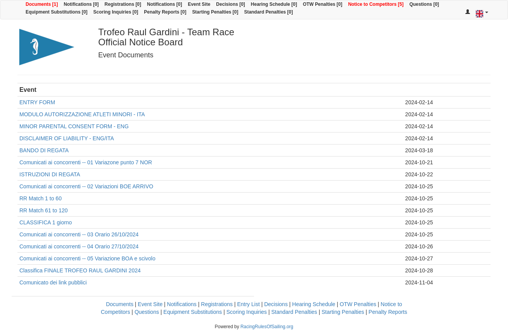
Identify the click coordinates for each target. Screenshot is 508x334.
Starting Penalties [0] (215, 12)
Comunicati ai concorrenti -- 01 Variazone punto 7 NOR (85, 162)
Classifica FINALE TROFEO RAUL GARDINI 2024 (80, 270)
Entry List (248, 304)
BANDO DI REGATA (44, 150)
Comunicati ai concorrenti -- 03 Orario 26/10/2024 (78, 234)
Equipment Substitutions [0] (57, 12)
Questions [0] (424, 4)
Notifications (182, 304)
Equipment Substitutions (192, 312)
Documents (119, 304)
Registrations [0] (123, 4)
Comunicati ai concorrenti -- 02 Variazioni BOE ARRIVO (86, 186)
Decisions (276, 304)
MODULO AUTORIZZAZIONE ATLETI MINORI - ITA (82, 114)
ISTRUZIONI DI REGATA (49, 174)
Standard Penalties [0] (268, 12)
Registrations (217, 304)
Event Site (199, 4)
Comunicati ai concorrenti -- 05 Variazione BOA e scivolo (87, 258)
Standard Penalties (294, 312)
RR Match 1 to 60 (40, 198)
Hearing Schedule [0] (274, 4)
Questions (147, 312)
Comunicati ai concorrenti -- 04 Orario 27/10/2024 (78, 246)
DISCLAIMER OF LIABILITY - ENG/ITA (66, 138)
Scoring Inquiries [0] (115, 12)
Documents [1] (42, 4)
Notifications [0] (81, 4)
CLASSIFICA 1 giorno (45, 222)
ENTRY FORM (37, 102)
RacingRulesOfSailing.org (266, 326)
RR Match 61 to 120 (43, 210)
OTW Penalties (358, 304)
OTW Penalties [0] (322, 4)
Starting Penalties (342, 312)
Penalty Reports (387, 312)
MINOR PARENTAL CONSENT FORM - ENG (74, 126)
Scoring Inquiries (246, 312)
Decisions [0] (230, 4)
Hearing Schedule (313, 304)
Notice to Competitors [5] (376, 4)
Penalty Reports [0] (165, 12)
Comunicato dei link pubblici (53, 282)
